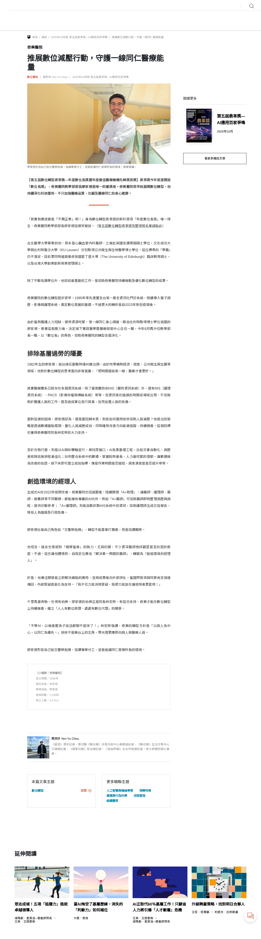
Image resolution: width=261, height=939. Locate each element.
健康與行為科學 (116, 795)
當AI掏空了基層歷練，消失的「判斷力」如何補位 (98, 907)
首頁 (35, 37)
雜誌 (44, 37)
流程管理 (139, 795)
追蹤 (86, 790)
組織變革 (112, 800)
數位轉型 (32, 77)
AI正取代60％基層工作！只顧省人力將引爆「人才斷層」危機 (159, 907)
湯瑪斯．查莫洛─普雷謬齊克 (33, 918)
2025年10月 (225, 131)
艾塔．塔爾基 (200, 912)
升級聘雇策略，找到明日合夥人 (218, 904)
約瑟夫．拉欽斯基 (226, 912)
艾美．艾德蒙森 (25, 921)
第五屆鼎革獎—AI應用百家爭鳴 (231, 119)
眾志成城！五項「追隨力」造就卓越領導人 (41, 907)
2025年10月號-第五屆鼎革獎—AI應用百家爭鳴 (79, 37)
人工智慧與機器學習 (119, 790)
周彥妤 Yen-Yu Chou (55, 77)
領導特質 (145, 790)
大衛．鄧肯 (81, 918)
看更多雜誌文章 (214, 158)
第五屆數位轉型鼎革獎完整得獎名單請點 (128, 226)
